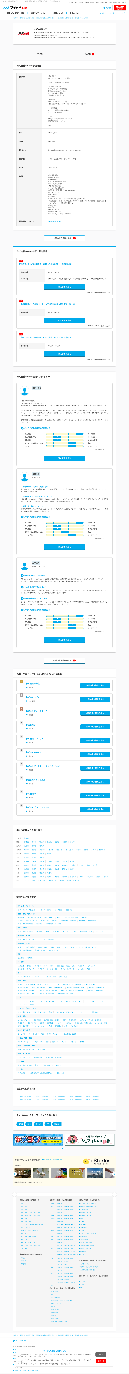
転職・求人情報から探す (15, 13)
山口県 (57, 869)
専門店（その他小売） (47, 993)
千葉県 (34, 850)
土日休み (83, 1281)
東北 (76, 2)
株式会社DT (31, 725)
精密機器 (84, 918)
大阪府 (41, 865)
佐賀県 (34, 877)
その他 (20, 1069)
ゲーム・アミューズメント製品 (67, 918)
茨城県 (26, 846)
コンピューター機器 (34, 918)
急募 (52, 1295)
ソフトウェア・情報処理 (26, 910)
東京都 (51, 850)
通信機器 (39, 924)
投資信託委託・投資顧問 (35, 1023)
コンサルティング (24, 1030)
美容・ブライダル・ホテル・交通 (30, 1215)
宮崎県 (64, 877)
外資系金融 (37, 1020)
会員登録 (120, 8)
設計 (47, 1042)
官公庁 (37, 1065)
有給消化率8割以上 (56, 1298)
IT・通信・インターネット (27, 906)
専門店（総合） (23, 987)
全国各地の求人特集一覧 (87, 1270)
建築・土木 (24, 1239)
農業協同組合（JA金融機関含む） (41, 1073)
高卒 (81, 1287)
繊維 (75, 931)
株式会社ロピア (33, 697)
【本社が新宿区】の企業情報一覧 (64, 18)
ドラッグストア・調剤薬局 (72, 984)
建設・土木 (38, 1042)
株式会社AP (31, 794)
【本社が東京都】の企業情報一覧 (45, 18)
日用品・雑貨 (42, 947)
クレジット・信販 (101, 1023)
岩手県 (34, 842)
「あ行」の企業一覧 (25, 1096)
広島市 (72, 869)
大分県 (57, 877)
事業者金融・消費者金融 (83, 1023)
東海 (101, 2)
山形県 (57, 842)
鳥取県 (26, 869)
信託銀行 (21, 1023)
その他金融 (74, 1026)
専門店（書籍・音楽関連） (27, 990)
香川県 (34, 873)
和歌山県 (65, 865)
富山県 (26, 857)
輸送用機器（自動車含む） (88, 921)
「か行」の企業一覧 (41, 1096)
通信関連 (69, 910)
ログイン (109, 8)
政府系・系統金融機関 (51, 1020)
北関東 (81, 2)
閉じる (101, 1354)
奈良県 (57, 865)
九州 (119, 2)
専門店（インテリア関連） (27, 993)
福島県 (64, 842)
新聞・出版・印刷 (39, 1012)
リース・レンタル (38, 1026)
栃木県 (34, 846)
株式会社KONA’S (33, 752)
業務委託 (23, 1264)
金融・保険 (22, 1016)
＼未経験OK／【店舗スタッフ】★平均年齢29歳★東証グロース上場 (47, 304)
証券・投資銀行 (23, 1026)
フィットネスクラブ (67, 969)
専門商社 (30, 958)
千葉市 (78, 850)
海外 (123, 2)
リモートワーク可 (56, 1303)
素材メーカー (22, 928)
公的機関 (21, 1061)
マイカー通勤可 (55, 1318)
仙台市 (72, 842)
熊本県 (49, 877)
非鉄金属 (39, 931)
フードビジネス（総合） (26, 1001)
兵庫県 (49, 865)
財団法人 (57, 1124)
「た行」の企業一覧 (75, 1096)
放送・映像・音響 (24, 1012)
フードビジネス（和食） (26, 1004)
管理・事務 (24, 1209)
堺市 (88, 865)
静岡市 (57, 861)
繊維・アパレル (62, 947)
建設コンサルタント (25, 1042)
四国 (114, 2)
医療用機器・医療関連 (68, 921)
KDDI (29, 1124)
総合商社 (21, 958)
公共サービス (24, 1248)
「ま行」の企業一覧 (41, 1099)
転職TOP (15, 18)
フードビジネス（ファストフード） (70, 1001)
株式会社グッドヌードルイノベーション (43, 766)
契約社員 (23, 1261)
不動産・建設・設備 (25, 1038)
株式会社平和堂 (33, 684)
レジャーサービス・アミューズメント (31, 977)
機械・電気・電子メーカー (27, 914)
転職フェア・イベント (39, 13)
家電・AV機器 (49, 918)
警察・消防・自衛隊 (25, 1065)
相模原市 (102, 850)
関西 (106, 2)
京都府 (34, 865)
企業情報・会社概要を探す (27, 18)
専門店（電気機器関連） (97, 987)
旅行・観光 (63, 977)
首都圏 (87, 2)
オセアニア (52, 880)
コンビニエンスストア (51, 984)
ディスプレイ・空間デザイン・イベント (68, 1012)
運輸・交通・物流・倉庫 (26, 1045)
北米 (33, 880)
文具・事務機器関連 (25, 950)
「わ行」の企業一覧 (92, 1099)
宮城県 (41, 842)
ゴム (96, 931)
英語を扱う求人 (33, 1370)
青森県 (26, 842)
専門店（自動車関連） (56, 987)
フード (20, 997)
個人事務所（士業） (70, 1034)
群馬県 (41, 846)
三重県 (49, 861)
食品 (19, 947)
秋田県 (49, 842)
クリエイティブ (25, 1227)
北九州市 (90, 877)
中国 (110, 2)
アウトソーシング (41, 966)
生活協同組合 (22, 1073)
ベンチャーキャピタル (64, 1023)
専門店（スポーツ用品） (96, 990)
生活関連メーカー (24, 943)
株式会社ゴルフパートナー (37, 807)
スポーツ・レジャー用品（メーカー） (83, 947)
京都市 (73, 865)
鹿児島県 (73, 877)
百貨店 (20, 984)
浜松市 (64, 861)
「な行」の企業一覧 (92, 1096)
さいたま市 (69, 850)
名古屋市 (73, 861)
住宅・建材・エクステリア (27, 939)
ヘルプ (123, 13)
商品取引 (50, 1023)
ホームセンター (89, 984)
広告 (50, 1012)
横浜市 (86, 850)
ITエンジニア (24, 1233)
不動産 (82, 1042)
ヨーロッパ (41, 880)
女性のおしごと (75, 13)
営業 (22, 1203)
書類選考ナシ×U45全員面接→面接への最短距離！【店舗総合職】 (45, 264)
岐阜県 (26, 861)
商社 (19, 954)
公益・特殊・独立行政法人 (52, 1065)
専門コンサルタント (54, 1034)
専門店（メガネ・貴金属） (48, 990)
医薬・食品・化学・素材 (28, 1242)
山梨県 (34, 853)
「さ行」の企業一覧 (58, 1096)
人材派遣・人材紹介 (25, 966)
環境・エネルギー (24, 1053)
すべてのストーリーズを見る (53, 1159)
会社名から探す (84, 1264)
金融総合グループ (24, 1020)
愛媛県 (41, 873)
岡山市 (64, 869)
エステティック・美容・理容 (48, 969)
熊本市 (106, 877)
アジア (26, 880)
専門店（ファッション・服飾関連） (73, 990)
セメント (105, 931)
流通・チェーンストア (33, 984)
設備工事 (55, 1042)
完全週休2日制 (55, 1309)
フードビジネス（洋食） (46, 1001)
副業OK (53, 1306)
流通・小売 (22, 981)
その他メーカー (54, 950)
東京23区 (42, 850)
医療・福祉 (24, 1218)
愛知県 (41, 861)
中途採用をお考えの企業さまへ (108, 13)
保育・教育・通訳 (26, 1221)
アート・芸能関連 (92, 1012)
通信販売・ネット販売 (65, 993)
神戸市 (95, 865)
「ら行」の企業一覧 (75, 1099)
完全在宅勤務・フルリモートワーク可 (62, 1300)
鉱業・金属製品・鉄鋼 (25, 931)
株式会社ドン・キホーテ (36, 711)
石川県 (34, 857)
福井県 (41, 857)
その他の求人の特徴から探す (59, 1321)
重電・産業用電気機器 (25, 924)
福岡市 (98, 877)
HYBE (21, 1124)
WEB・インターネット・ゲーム (30, 1230)
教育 (51, 966)
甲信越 (92, 2)
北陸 (97, 2)
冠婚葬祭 (81, 966)
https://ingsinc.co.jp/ (54, 221)
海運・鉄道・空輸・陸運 (26, 1049)
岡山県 (41, 869)
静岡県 (34, 861)
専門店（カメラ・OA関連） (76, 987)
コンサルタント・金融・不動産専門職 (32, 1224)
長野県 (41, 853)
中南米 (61, 880)
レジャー (21, 973)
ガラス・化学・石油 (52, 931)
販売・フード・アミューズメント (30, 1212)
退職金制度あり (55, 1312)
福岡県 (26, 877)
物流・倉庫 (41, 1049)
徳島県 (26, 873)
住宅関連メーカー (24, 935)
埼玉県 (26, 850)
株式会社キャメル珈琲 (35, 780)
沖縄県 (81, 877)
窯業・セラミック (86, 931)
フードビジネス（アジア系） (95, 1001)
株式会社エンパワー (34, 739)
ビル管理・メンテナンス (26, 969)
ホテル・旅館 (51, 977)
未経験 (82, 1284)
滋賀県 (26, 865)
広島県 (49, 869)
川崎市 (93, 850)
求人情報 (88, 54)
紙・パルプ (66, 931)
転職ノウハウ (58, 13)
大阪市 (81, 865)
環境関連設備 (37, 1057)
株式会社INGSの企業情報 (81, 18)
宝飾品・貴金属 (40, 950)
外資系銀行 (73, 1020)
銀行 (64, 1020)
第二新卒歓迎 (54, 1291)
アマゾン (39, 1124)
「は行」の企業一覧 (25, 1099)
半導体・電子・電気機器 (49, 921)
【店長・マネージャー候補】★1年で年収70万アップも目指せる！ (46, 338)
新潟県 (26, 853)
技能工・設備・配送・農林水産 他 (30, 1245)
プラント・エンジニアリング (28, 921)
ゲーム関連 (58, 910)
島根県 (34, 869)
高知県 (49, 873)
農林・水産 (60, 1073)
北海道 (71, 2)
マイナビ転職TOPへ (21, 1341)
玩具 (52, 947)
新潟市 (49, 853)
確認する (101, 1361)
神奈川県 (59, 850)
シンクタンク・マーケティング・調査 (31, 1034)
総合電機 (21, 918)
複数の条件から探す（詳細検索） (90, 1267)
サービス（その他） (84, 969)
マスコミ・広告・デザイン (27, 1008)
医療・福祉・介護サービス (66, 966)
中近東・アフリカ (73, 880)
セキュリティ (91, 966)
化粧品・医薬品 (29, 947)
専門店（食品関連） (38, 987)
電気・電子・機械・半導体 (28, 1236)
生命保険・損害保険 (54, 1026)
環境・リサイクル (24, 1057)
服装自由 (53, 1315)
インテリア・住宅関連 (47, 939)
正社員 (23, 1258)
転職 (16, 1358)
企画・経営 (24, 1206)
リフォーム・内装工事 (69, 1042)
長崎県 (41, 877)
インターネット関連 (44, 910)
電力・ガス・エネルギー (54, 1057)
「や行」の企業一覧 (58, 1099)
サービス (21, 962)
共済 (65, 1026)
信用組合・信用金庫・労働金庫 (90, 1020)
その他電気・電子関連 (53, 924)
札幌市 (26, 838)
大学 (48, 1124)
